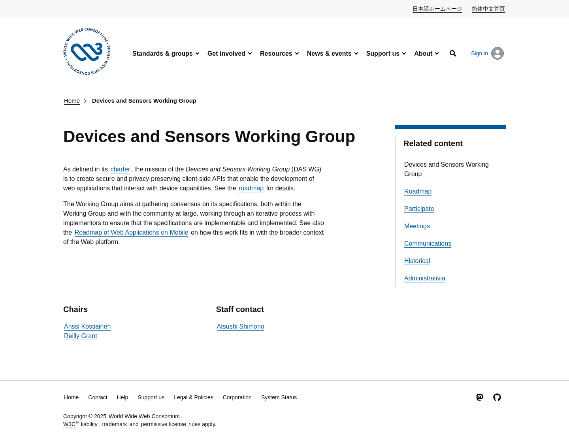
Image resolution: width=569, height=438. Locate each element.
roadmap (251, 188)
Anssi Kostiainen (87, 326)
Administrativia (424, 278)
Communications (427, 243)
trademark (114, 424)
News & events (329, 53)
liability (89, 424)
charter (120, 169)
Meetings (417, 226)
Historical (417, 261)
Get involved (226, 53)
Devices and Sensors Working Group (144, 100)
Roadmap (417, 191)
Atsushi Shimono (240, 326)
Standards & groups (162, 53)
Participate (419, 208)
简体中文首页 (489, 8)
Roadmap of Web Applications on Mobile (131, 232)
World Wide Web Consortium (144, 416)
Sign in (487, 53)
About (423, 53)
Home (72, 100)
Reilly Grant (80, 336)
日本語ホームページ (438, 8)
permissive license (163, 424)
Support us (382, 53)
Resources (276, 53)
